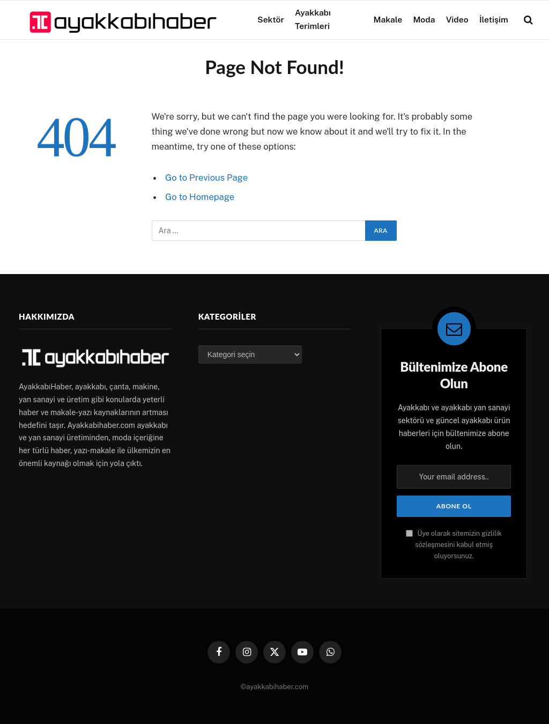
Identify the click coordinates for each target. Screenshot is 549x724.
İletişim (493, 19)
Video (457, 19)
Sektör (270, 19)
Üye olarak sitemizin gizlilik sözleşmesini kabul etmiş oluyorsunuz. (454, 544)
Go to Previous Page (206, 177)
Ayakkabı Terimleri (313, 19)
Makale (387, 19)
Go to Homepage (199, 196)
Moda (424, 19)
